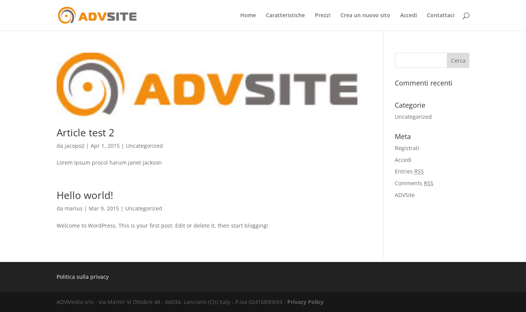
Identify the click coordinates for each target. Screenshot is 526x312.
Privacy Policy (305, 302)
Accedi (408, 16)
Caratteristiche (285, 16)
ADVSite (405, 195)
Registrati (407, 148)
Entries (409, 171)
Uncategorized (144, 145)
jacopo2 (75, 145)
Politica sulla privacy (83, 276)
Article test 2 (85, 132)
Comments (414, 183)
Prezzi (323, 16)
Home (248, 16)
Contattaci (440, 16)
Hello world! (85, 195)
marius (74, 208)
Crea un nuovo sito (365, 16)
